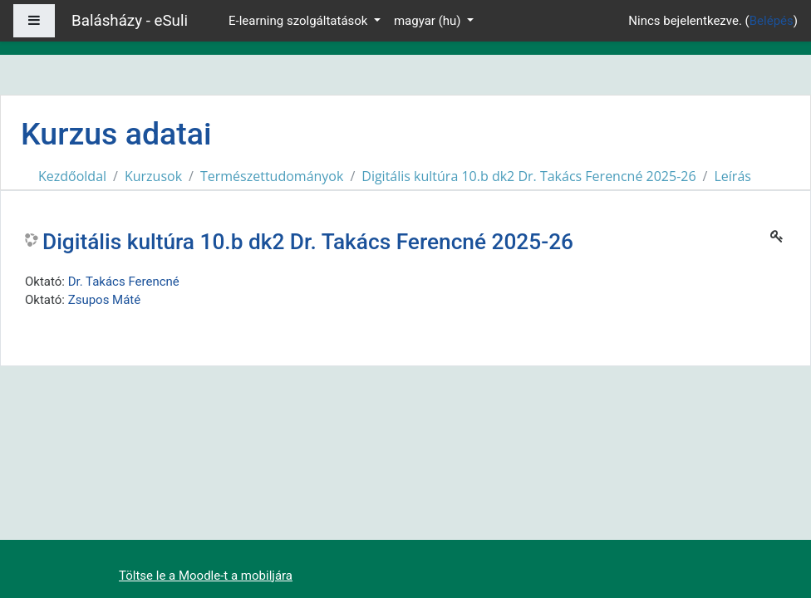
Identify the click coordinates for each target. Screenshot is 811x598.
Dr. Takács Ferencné (123, 281)
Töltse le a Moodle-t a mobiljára (205, 575)
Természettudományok (271, 176)
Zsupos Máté (104, 299)
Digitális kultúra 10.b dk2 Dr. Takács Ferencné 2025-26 (528, 176)
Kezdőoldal (72, 176)
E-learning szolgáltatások (300, 20)
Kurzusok (153, 176)
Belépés (772, 20)
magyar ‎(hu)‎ (429, 20)
